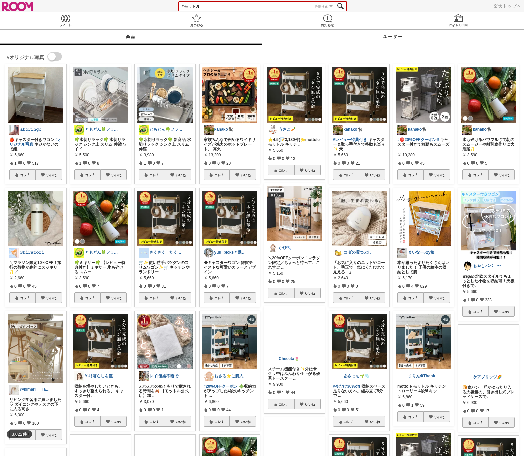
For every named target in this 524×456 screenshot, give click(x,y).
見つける (196, 20)
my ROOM (458, 20)
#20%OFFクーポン (221, 386)
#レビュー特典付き (350, 139)
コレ (25, 175)
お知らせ (327, 20)
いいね (51, 175)
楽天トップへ (507, 6)
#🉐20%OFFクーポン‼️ (418, 139)
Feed (65, 20)
